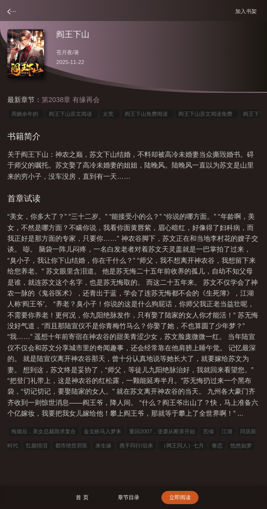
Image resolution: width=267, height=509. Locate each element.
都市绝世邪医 (71, 445)
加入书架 (247, 11)
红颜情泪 (36, 445)
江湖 (227, 431)
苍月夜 (64, 52)
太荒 (109, 114)
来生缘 (103, 445)
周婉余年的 (26, 114)
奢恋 (217, 445)
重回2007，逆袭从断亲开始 (162, 431)
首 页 (82, 497)
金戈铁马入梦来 (102, 431)
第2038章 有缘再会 (71, 100)
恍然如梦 (241, 445)
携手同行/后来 (136, 445)
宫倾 (208, 431)
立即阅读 (180, 497)
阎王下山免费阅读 (148, 114)
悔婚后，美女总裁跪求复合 (43, 431)
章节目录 (128, 497)
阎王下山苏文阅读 (72, 114)
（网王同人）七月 (182, 445)
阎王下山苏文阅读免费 (206, 114)
